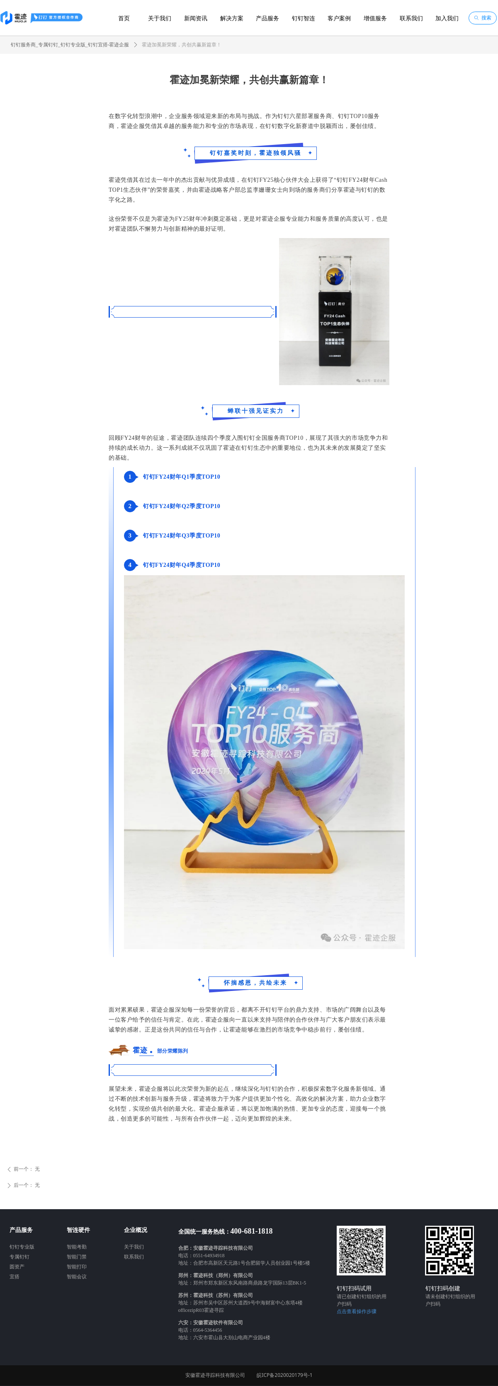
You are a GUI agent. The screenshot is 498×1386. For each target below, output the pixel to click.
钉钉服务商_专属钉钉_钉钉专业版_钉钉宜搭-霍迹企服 (70, 45)
